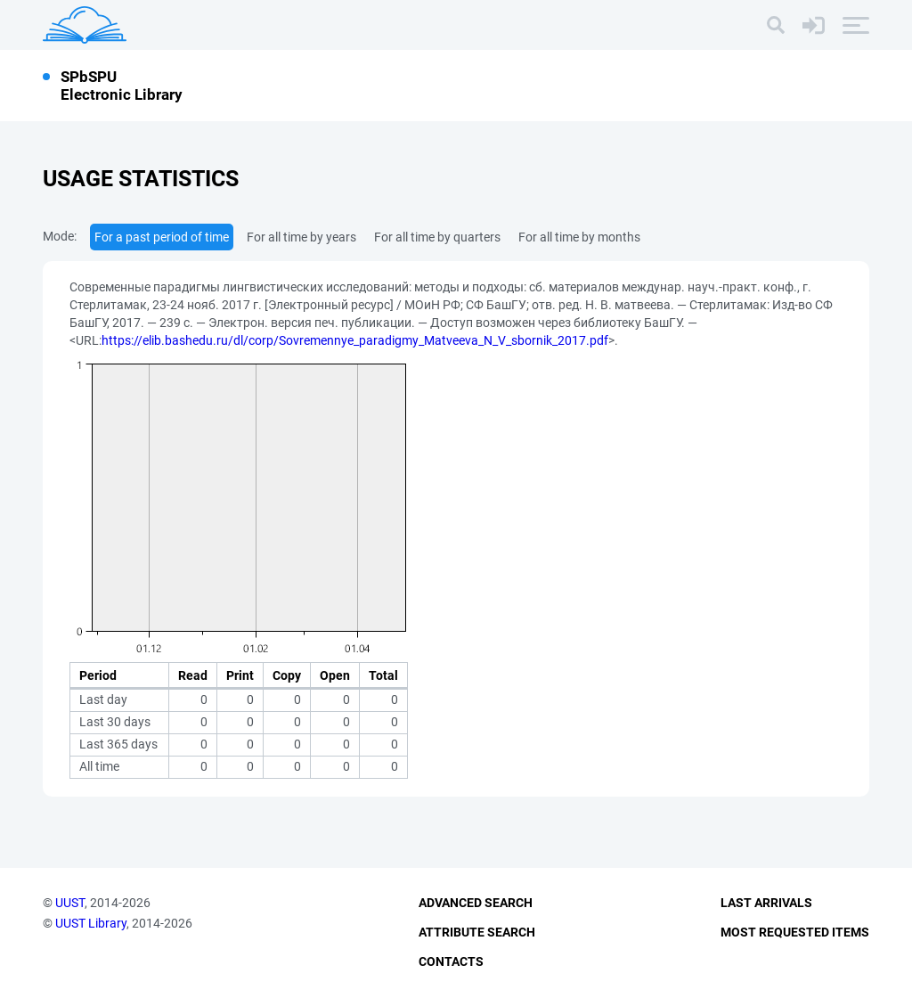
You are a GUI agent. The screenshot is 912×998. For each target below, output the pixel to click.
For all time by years (301, 237)
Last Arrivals (766, 903)
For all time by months (579, 237)
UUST (70, 903)
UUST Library (90, 923)
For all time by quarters (437, 237)
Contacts (451, 961)
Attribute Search (477, 932)
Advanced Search (476, 903)
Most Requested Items (795, 932)
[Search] (776, 25)
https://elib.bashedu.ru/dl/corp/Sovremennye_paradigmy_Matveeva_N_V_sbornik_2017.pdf (355, 340)
